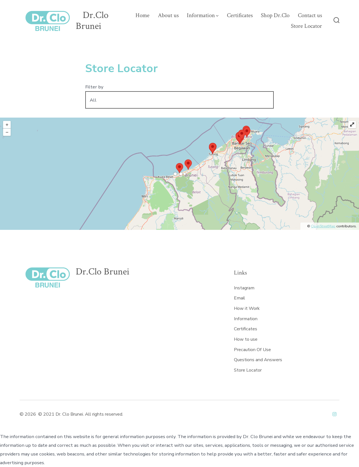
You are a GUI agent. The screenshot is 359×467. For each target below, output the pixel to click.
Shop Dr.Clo (275, 15)
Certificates (240, 15)
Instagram (244, 288)
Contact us (310, 15)
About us (168, 15)
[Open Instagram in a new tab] (334, 414)
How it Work (247, 308)
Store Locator (306, 26)
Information (202, 15)
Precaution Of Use (252, 350)
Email (239, 298)
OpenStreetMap (323, 226)
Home (142, 15)
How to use (245, 339)
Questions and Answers (258, 360)
